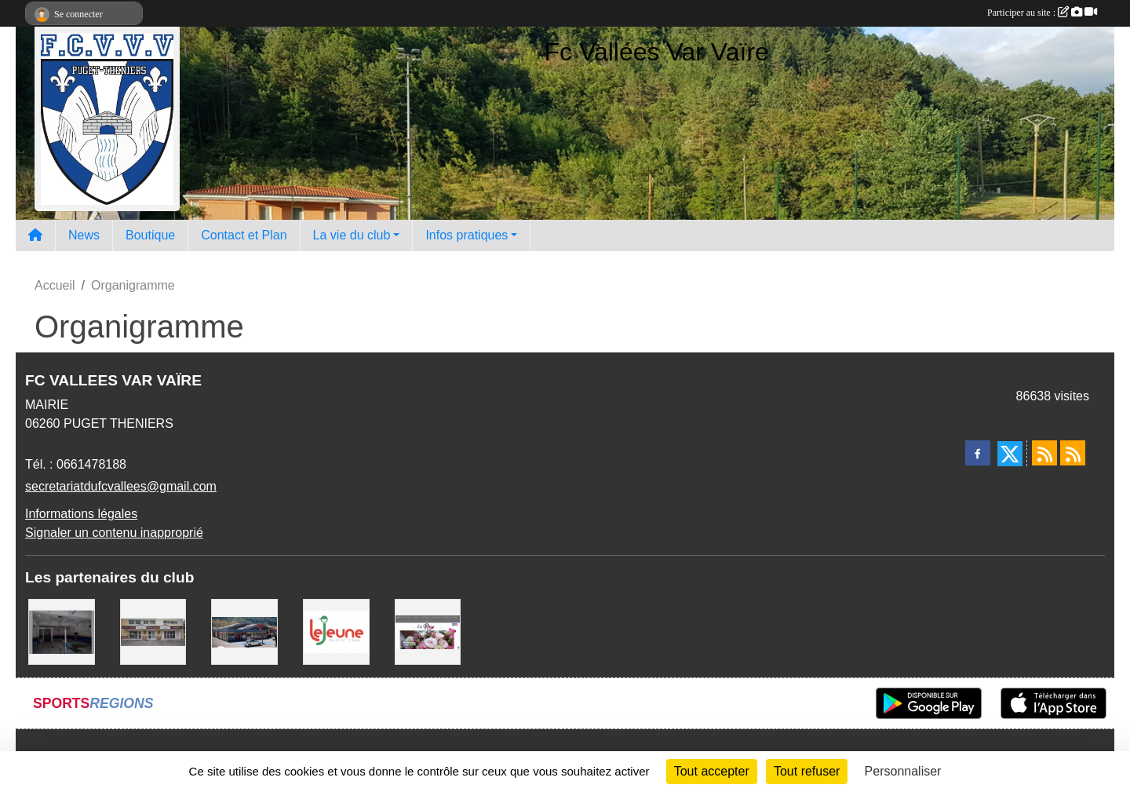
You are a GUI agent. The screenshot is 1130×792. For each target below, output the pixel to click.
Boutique (150, 235)
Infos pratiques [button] (466, 235)
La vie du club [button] (352, 235)
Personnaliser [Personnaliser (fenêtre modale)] (903, 771)
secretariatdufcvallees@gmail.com (121, 486)
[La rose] (428, 630)
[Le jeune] (336, 630)
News (84, 235)
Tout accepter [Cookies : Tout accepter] (711, 771)
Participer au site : (1042, 12)
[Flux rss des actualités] (1044, 452)
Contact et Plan (243, 235)
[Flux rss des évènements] (1072, 452)
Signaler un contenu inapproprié (114, 532)
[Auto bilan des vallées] (61, 630)
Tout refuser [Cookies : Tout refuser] (807, 771)
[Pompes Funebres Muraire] (153, 630)
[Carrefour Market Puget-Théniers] (244, 630)
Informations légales (81, 513)
